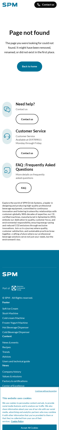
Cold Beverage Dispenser (16, 332)
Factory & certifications (15, 380)
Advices (6, 356)
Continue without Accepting (46, 394)
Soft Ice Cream (10, 308)
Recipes (6, 347)
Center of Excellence (13, 385)
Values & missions (12, 376)
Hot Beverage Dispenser (15, 327)
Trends (6, 351)
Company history (11, 371)
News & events (10, 342)
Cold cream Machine (13, 317)
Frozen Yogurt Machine (15, 322)
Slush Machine (10, 313)
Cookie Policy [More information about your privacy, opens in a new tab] (17, 424)
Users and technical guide (16, 361)
